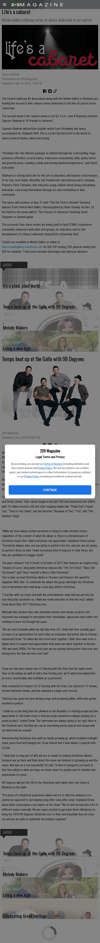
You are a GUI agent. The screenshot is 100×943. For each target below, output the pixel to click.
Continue (50, 490)
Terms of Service (53, 463)
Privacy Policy (45, 468)
